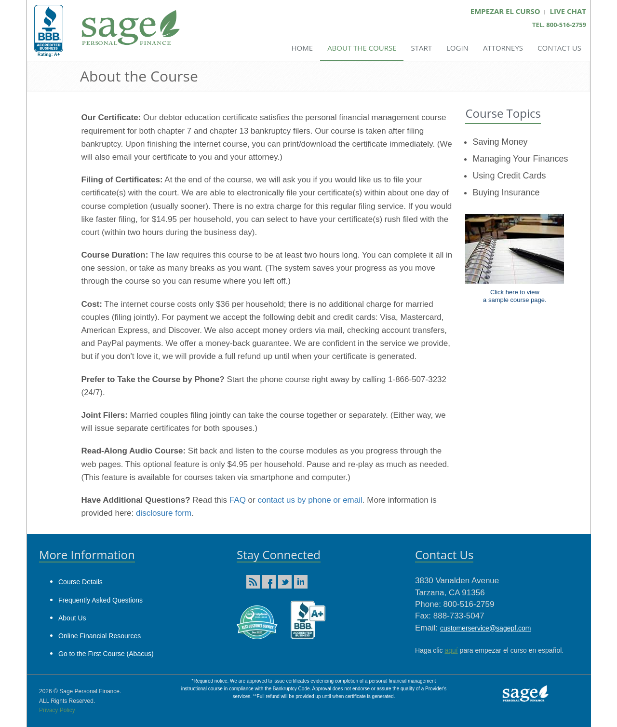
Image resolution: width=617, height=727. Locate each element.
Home (302, 48)
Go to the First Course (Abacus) (106, 654)
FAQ (237, 500)
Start (421, 48)
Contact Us (559, 48)
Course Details (80, 582)
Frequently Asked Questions (100, 600)
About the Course (361, 48)
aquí (450, 650)
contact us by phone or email (309, 500)
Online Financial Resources (99, 636)
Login (457, 48)
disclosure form (163, 513)
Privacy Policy (57, 710)
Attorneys (503, 48)
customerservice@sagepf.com (485, 628)
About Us (72, 618)
